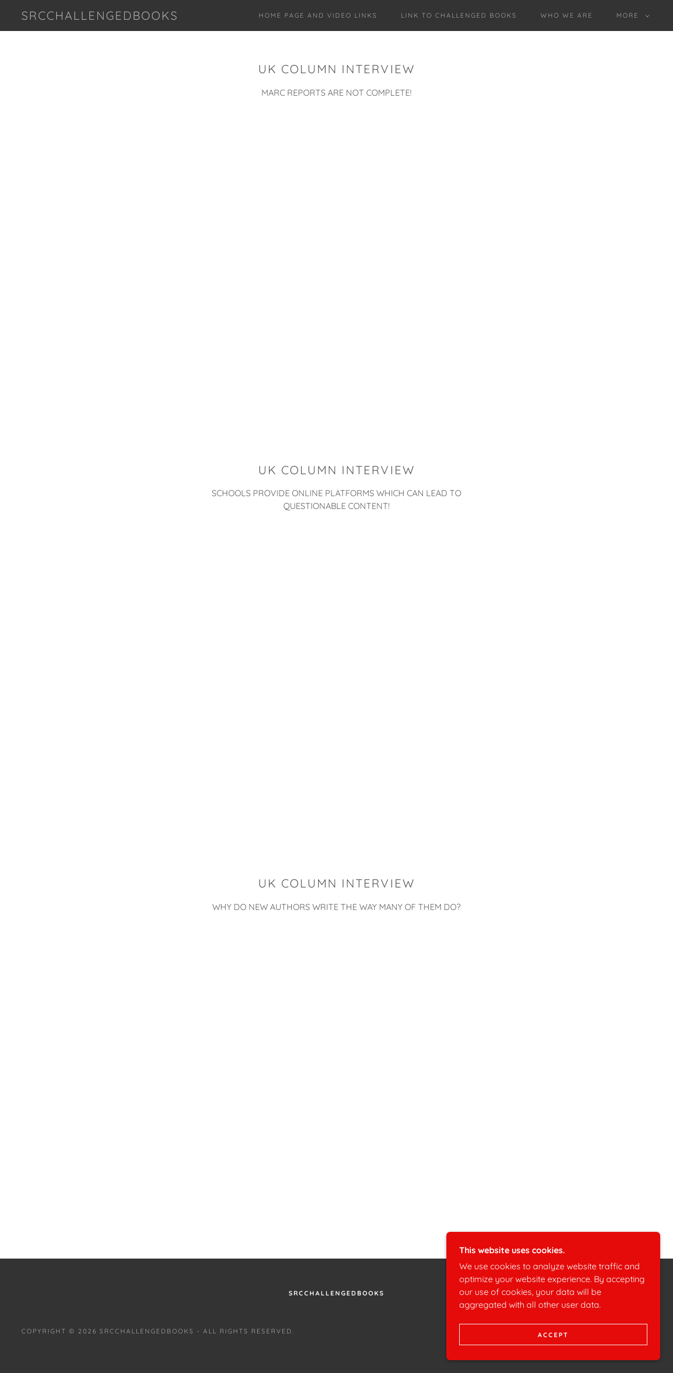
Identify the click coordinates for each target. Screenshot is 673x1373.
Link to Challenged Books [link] (459, 15)
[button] (631, 15)
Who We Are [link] (566, 15)
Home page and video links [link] (318, 15)
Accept (553, 1335)
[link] (99, 16)
